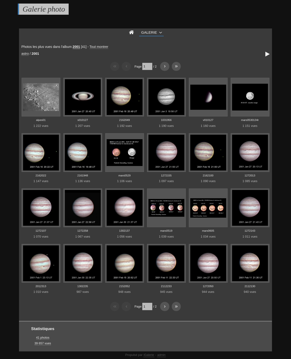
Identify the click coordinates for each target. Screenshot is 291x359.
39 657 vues (42, 343)
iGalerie (148, 355)
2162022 (41, 175)
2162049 (124, 120)
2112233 (166, 286)
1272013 (250, 175)
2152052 (124, 286)
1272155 (166, 175)
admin (161, 355)
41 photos (42, 337)
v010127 (208, 120)
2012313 (41, 286)
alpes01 (41, 120)
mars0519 (166, 230)
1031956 (166, 120)
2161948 (82, 175)
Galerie (149, 32)
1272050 (208, 286)
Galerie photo (44, 9)
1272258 (82, 230)
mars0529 (124, 175)
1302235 (82, 286)
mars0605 (208, 230)
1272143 (250, 230)
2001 (76, 47)
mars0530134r (250, 120)
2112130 (250, 286)
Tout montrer (99, 47)
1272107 (41, 230)
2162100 (208, 175)
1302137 (124, 230)
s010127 (82, 120)
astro (25, 53)
